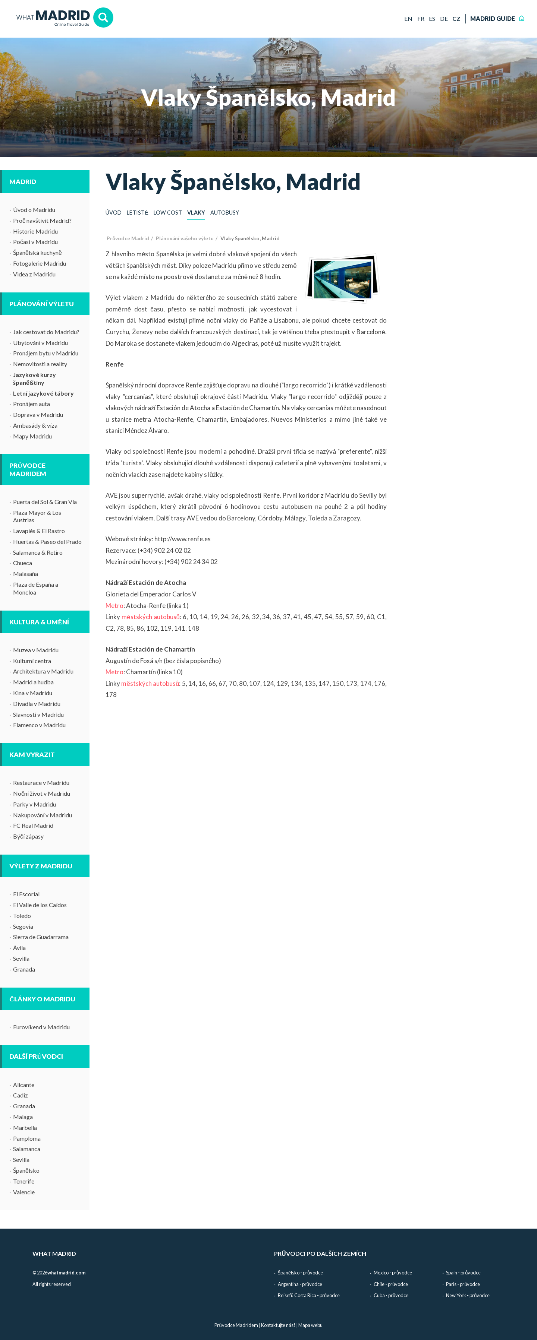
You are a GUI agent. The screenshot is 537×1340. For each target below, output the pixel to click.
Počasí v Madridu (35, 241)
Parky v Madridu (34, 804)
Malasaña (25, 573)
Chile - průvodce (391, 1284)
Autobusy (224, 212)
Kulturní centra (32, 660)
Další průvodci (36, 1056)
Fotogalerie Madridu (39, 263)
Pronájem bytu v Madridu (45, 353)
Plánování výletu (41, 304)
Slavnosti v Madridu (38, 714)
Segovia (23, 926)
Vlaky (196, 212)
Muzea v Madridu (36, 649)
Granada (24, 969)
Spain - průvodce (463, 1273)
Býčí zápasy (28, 836)
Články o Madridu (42, 999)
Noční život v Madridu (41, 793)
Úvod (114, 212)
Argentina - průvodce (300, 1284)
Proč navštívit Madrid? (42, 220)
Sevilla (21, 958)
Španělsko (26, 1170)
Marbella (25, 1127)
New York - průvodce (468, 1295)
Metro (114, 605)
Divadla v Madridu (36, 703)
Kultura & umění (39, 622)
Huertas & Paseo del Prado (47, 541)
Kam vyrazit (32, 754)
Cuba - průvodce (391, 1295)
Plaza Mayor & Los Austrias (37, 516)
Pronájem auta (31, 403)
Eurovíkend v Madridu (41, 1026)
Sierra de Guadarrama (41, 936)
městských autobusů (151, 617)
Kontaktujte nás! (278, 1325)
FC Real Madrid (33, 825)
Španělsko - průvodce (300, 1273)
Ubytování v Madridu (40, 342)
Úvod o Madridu (34, 209)
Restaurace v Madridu (41, 782)
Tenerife (23, 1181)
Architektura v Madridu (43, 671)
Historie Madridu (35, 231)
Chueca (22, 562)
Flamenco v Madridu (39, 724)
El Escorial (26, 893)
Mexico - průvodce (393, 1273)
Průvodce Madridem (27, 469)
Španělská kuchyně (37, 252)
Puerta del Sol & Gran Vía (45, 501)
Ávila (19, 947)
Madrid (22, 182)
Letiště (137, 212)
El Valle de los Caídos (40, 904)
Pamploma (27, 1138)
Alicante (23, 1084)
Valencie (24, 1191)
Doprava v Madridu (38, 414)
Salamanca (26, 1148)
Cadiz (20, 1095)
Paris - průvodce (463, 1284)
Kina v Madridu (32, 692)
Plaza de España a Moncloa (35, 588)
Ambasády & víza (35, 425)
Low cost (168, 212)
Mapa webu (310, 1325)
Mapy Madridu (32, 436)
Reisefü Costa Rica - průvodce (309, 1295)
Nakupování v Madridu (42, 814)
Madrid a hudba (33, 681)
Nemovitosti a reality (40, 363)
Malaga (23, 1116)
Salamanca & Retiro (38, 552)
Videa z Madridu (34, 274)
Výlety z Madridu (40, 866)
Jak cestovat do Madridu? (46, 331)
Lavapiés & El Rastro (39, 530)
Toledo (22, 915)
